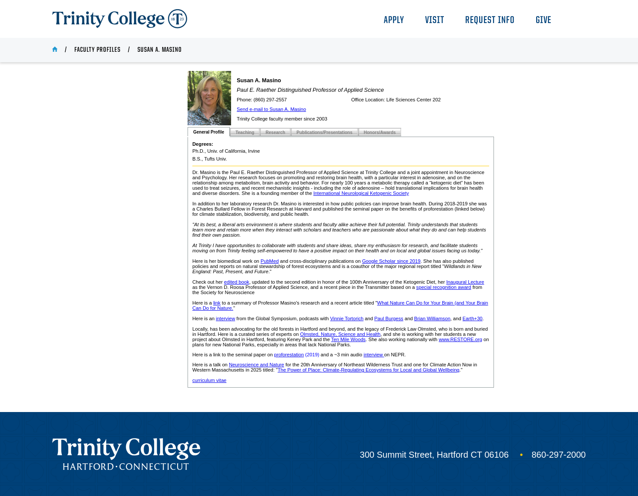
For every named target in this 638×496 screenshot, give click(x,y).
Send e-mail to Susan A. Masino (271, 109)
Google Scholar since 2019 (391, 261)
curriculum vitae (209, 380)
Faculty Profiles (97, 50)
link (217, 302)
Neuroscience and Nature (256, 364)
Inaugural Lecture (465, 282)
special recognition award (443, 287)
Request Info (490, 21)
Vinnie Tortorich (347, 318)
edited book (236, 282)
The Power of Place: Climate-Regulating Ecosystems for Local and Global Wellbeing (369, 369)
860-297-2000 (558, 454)
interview (225, 318)
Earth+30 (473, 318)
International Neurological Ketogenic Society (361, 193)
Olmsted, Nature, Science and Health (340, 334)
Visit (434, 21)
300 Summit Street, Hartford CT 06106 (434, 454)
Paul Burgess (388, 318)
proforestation (289, 354)
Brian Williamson (432, 318)
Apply (394, 21)
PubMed (270, 261)
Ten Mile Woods (348, 339)
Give (543, 21)
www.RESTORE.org (460, 339)
